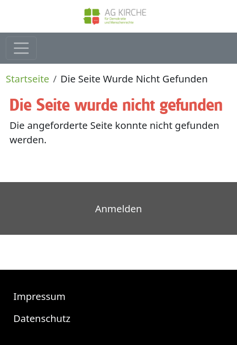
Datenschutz (41, 318)
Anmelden (118, 208)
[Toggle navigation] (21, 48)
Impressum (39, 296)
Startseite (27, 78)
